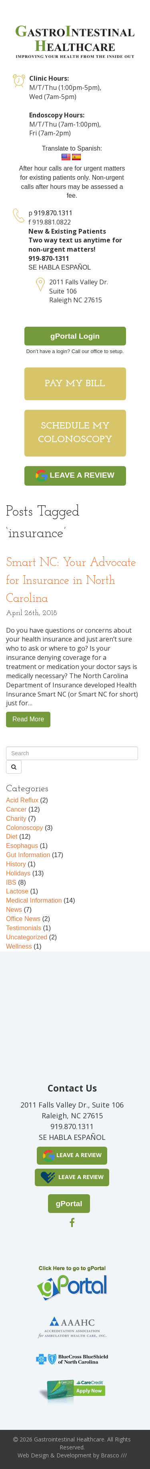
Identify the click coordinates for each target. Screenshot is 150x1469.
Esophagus (22, 845)
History (16, 864)
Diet (11, 836)
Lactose (17, 891)
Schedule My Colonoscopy (75, 433)
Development (74, 1455)
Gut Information (28, 855)
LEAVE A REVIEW (75, 476)
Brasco (114, 1455)
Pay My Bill (75, 384)
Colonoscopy (24, 827)
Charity (16, 818)
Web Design (33, 1455)
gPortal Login (75, 336)
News (14, 909)
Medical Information (34, 900)
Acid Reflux (22, 800)
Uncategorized (26, 937)
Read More (28, 719)
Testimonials (23, 928)
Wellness (19, 946)
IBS (11, 882)
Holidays (18, 873)
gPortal (69, 1203)
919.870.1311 (53, 212)
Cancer (16, 809)
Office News (23, 918)
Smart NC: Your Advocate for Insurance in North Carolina (71, 581)
